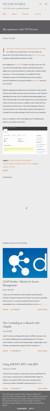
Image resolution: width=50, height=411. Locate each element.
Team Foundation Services (14, 164)
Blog (4, 14)
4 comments (15, 388)
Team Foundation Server (20, 160)
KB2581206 (18, 64)
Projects (25, 14)
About (14, 14)
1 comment (15, 309)
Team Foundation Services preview (33, 49)
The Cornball (33, 164)
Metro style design (38, 55)
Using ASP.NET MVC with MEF (20, 364)
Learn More (22, 409)
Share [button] (5, 170)
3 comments (15, 351)
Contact (38, 14)
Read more (36, 80)
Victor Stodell (14, 4)
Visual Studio (9, 167)
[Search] (40, 4)
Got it (31, 409)
